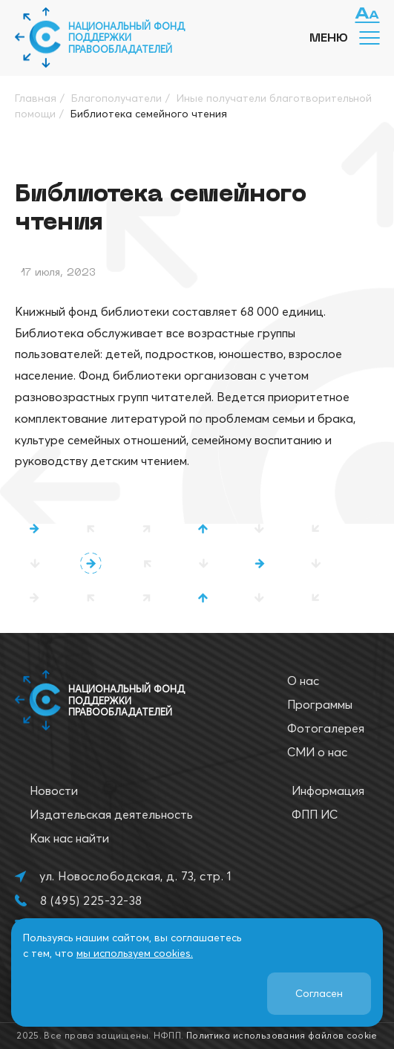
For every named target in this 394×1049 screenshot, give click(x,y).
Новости (54, 790)
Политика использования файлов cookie (282, 1035)
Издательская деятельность (111, 814)
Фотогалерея (325, 728)
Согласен (319, 993)
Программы (319, 704)
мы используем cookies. (134, 953)
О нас (303, 680)
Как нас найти (69, 838)
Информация (328, 790)
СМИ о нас (317, 751)
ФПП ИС (315, 814)
